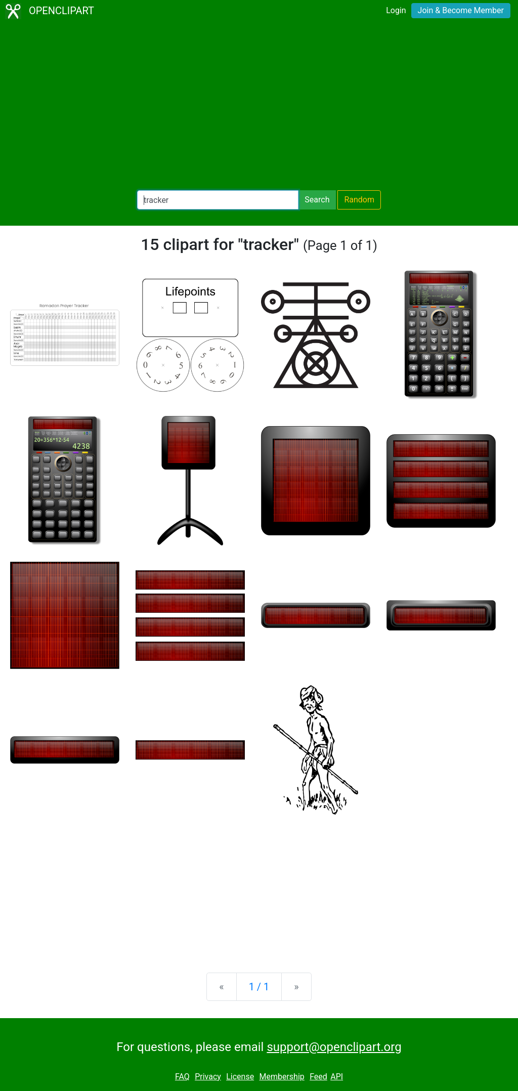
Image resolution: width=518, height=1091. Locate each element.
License (240, 1076)
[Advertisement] (259, 106)
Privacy (208, 1076)
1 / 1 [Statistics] (259, 987)
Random (359, 199)
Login (396, 10)
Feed (318, 1076)
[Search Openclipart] (217, 199)
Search (317, 199)
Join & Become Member (461, 10)
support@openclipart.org (334, 1047)
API (336, 1076)
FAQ (182, 1076)
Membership (281, 1076)
